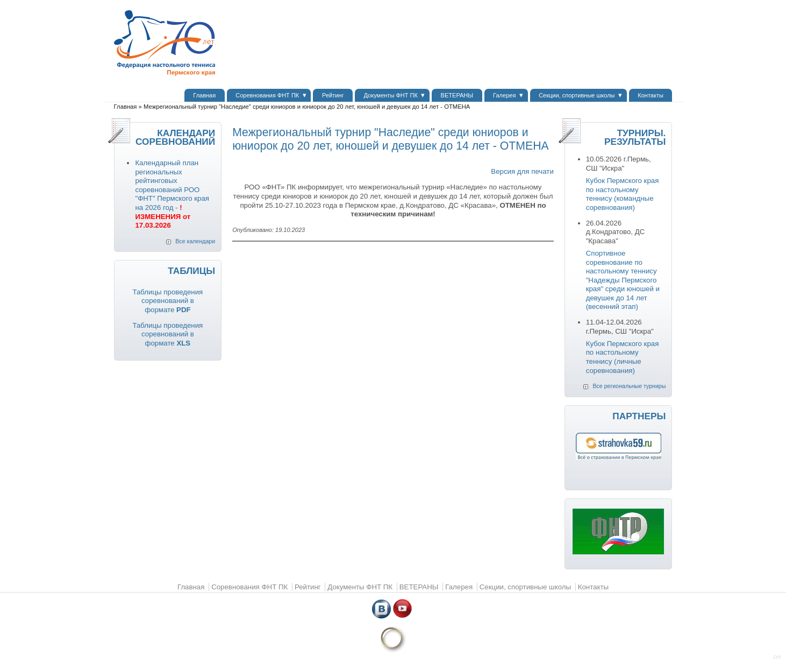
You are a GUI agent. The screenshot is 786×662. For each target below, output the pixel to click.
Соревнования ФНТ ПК (267, 95)
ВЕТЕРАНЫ (457, 95)
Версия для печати (522, 171)
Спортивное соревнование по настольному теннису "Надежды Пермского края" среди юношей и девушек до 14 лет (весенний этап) (623, 280)
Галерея (504, 95)
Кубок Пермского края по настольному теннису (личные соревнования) (622, 357)
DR (777, 657)
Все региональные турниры (629, 386)
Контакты (650, 95)
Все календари (195, 241)
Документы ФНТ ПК (391, 95)
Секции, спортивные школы (576, 95)
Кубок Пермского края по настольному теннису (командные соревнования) (622, 194)
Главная (204, 95)
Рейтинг (333, 95)
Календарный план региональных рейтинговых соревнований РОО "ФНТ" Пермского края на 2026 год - (172, 194)
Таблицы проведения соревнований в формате (167, 301)
